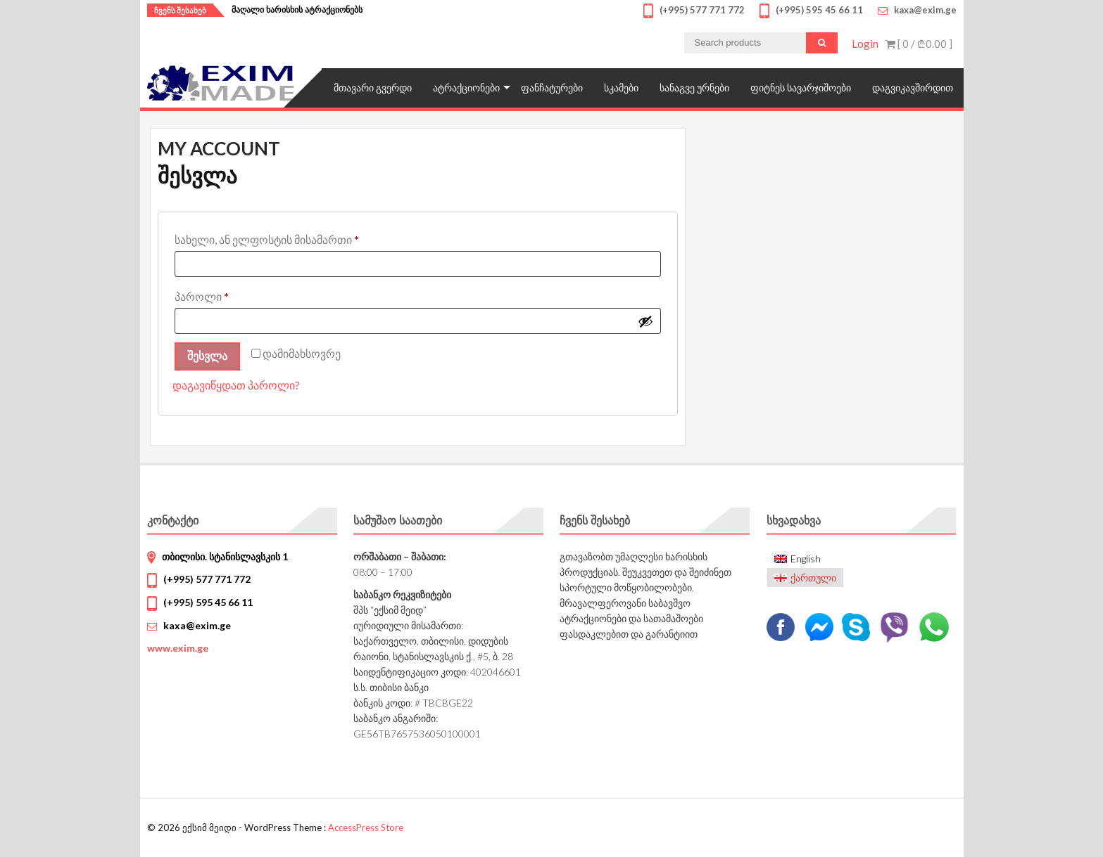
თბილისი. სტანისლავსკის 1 (225, 556)
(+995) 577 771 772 (207, 579)
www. (177, 648)
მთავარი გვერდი (373, 88)
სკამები (621, 88)
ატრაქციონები (466, 88)
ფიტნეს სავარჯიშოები (800, 88)
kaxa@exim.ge (197, 625)
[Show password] (645, 321)
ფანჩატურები (552, 88)
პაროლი (242, 294)
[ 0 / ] (918, 43)
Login (865, 43)
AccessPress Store (365, 827)
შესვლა (207, 356)
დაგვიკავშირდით (912, 88)
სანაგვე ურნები (694, 88)
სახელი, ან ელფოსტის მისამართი (307, 237)
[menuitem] (805, 559)
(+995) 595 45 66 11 (208, 602)
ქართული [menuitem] (813, 578)
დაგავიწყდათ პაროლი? (236, 385)
